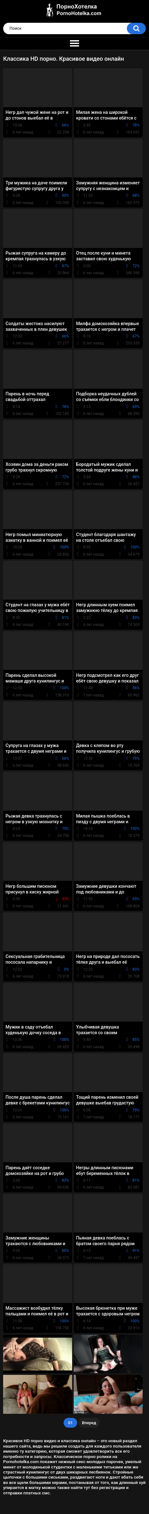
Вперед (89, 1422)
